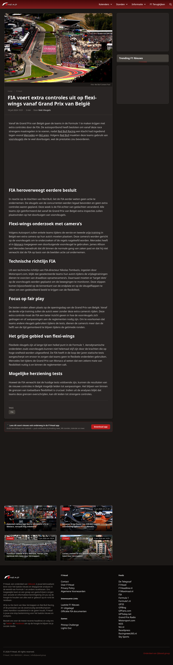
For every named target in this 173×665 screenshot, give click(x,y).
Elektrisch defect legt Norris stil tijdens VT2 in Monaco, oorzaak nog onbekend (27, 525)
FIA (12, 412)
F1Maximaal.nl (126, 591)
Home (10, 91)
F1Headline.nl (125, 588)
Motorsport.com (127, 620)
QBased (31, 584)
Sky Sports (124, 636)
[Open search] (170, 4)
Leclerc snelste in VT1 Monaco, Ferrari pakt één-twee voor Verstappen (84, 554)
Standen (121, 4)
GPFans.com (125, 610)
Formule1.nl (125, 601)
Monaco (18, 244)
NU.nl (121, 627)
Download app (100, 426)
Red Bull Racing (67, 131)
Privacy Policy (68, 588)
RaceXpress (124, 630)
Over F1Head (67, 584)
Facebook (19, 623)
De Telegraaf (125, 581)
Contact (65, 581)
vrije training (93, 232)
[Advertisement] (58, 164)
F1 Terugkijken (157, 4)
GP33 (121, 604)
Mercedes (29, 135)
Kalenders (105, 4)
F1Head (19, 91)
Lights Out (66, 628)
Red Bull (64, 135)
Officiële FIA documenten (74, 611)
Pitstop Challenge (70, 624)
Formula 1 (124, 597)
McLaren (44, 135)
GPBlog (122, 607)
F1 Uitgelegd (67, 608)
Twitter (9, 623)
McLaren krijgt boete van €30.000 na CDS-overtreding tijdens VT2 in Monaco (81, 525)
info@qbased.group (38, 655)
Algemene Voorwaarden (73, 591)
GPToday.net (125, 614)
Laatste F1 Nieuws (70, 604)
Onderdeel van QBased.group (156, 653)
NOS (121, 623)
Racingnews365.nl (128, 633)
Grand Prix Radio (127, 617)
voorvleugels (16, 139)
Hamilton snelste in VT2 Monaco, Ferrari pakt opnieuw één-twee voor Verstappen (27, 554)
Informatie (139, 4)
